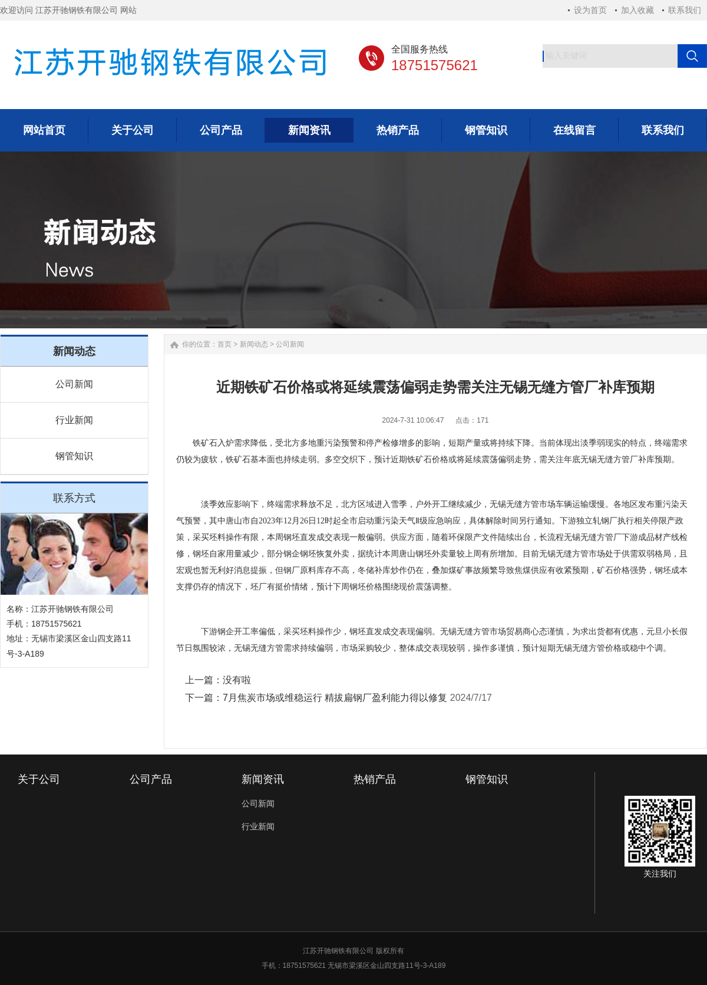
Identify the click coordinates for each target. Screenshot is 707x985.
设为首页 (590, 10)
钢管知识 (74, 456)
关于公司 (39, 779)
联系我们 (684, 10)
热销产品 (374, 779)
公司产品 (151, 779)
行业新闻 (74, 420)
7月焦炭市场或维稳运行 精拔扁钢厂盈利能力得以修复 (335, 698)
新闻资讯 (263, 779)
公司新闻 (74, 384)
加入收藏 (637, 10)
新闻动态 (254, 344)
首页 (224, 344)
